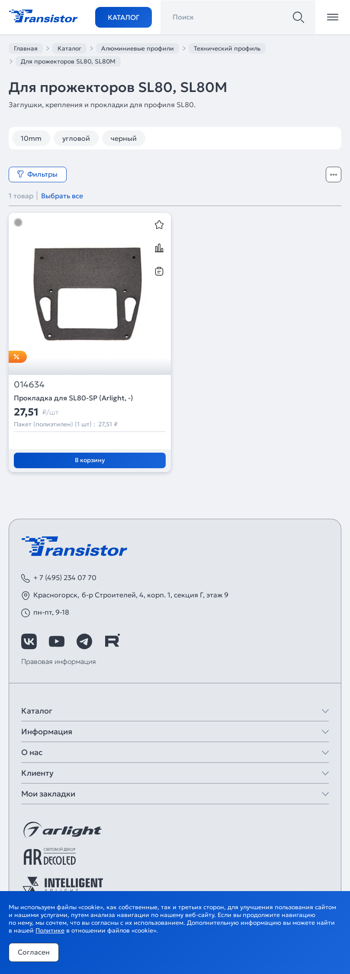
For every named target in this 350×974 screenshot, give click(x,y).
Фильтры (37, 174)
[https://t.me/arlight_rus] (84, 641)
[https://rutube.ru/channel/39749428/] (112, 641)
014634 (29, 384)
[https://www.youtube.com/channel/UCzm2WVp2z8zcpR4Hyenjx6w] (56, 641)
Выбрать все (62, 195)
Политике (49, 930)
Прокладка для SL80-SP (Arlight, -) (73, 397)
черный (124, 138)
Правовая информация (58, 661)
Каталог (123, 17)
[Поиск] (298, 17)
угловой (76, 138)
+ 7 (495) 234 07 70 (64, 577)
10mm (31, 138)
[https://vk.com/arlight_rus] (29, 641)
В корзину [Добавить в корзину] (90, 460)
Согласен (34, 952)
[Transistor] (43, 15)
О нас (31, 752)
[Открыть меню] (332, 17)
